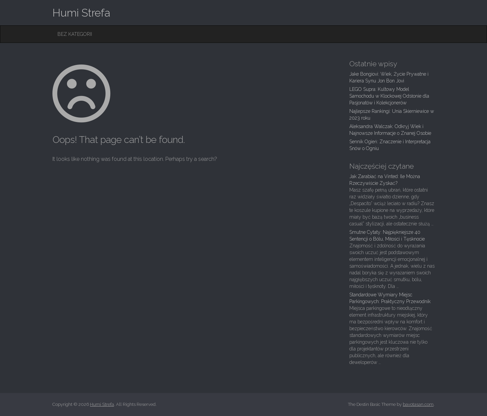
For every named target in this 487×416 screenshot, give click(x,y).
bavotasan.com (418, 404)
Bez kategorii (74, 34)
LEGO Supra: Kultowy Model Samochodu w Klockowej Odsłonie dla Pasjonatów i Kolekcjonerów (389, 96)
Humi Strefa (81, 12)
